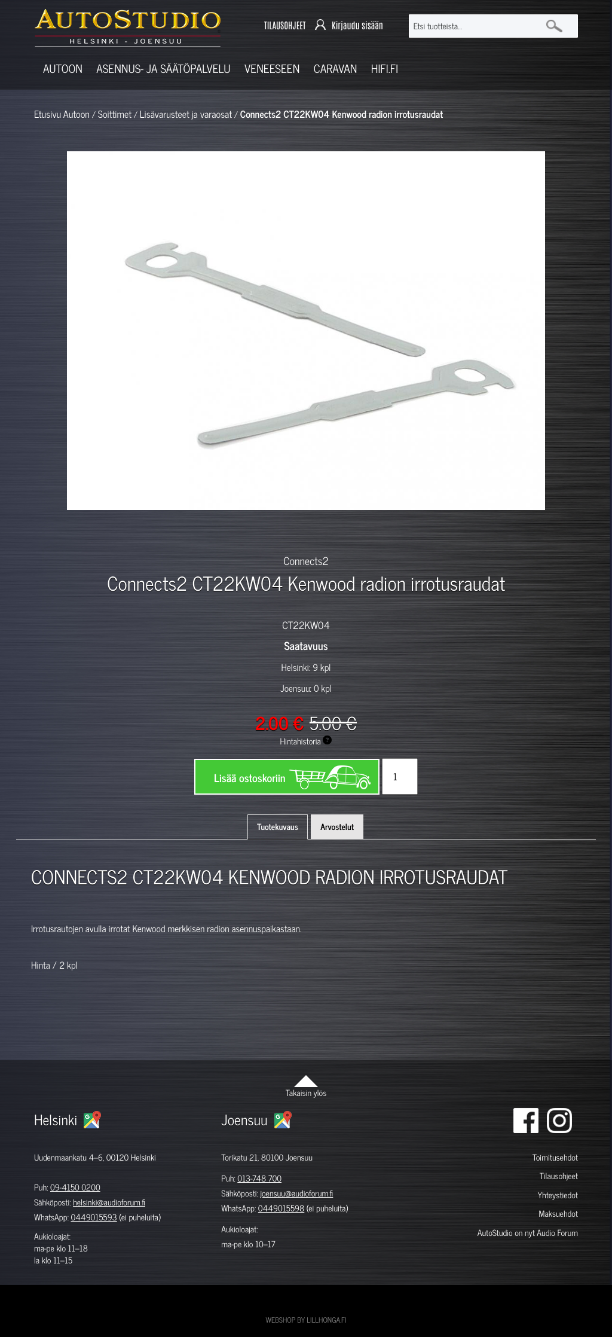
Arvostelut (337, 827)
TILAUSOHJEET (284, 25)
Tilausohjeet (559, 1176)
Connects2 (306, 560)
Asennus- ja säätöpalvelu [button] (163, 68)
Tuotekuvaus (277, 827)
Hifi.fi (384, 68)
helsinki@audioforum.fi (109, 1202)
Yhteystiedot (557, 1195)
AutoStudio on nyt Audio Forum (528, 1233)
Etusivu (47, 114)
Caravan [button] (335, 68)
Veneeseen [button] (271, 68)
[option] (160, 531)
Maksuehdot (558, 1213)
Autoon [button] (62, 68)
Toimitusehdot (555, 1157)
